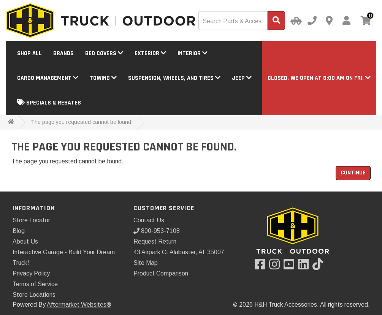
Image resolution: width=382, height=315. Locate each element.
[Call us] (312, 20)
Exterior (150, 53)
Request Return (154, 241)
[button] (319, 78)
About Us (25, 241)
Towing (103, 78)
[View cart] (366, 21)
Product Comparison (160, 273)
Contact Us (148, 220)
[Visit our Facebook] (262, 266)
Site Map (145, 263)
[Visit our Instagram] (276, 266)
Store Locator (31, 220)
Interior (193, 53)
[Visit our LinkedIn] (305, 266)
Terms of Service (35, 284)
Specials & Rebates (49, 103)
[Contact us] (329, 20)
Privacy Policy (31, 273)
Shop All (29, 53)
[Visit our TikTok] (319, 266)
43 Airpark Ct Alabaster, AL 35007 (178, 252)
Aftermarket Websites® (79, 304)
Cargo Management (47, 78)
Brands (63, 53)
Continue (353, 173)
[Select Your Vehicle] (295, 20)
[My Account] (346, 20)
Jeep (242, 78)
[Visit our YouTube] (291, 266)
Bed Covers (104, 53)
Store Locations (34, 294)
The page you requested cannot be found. (82, 122)
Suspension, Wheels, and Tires (174, 78)
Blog (19, 231)
